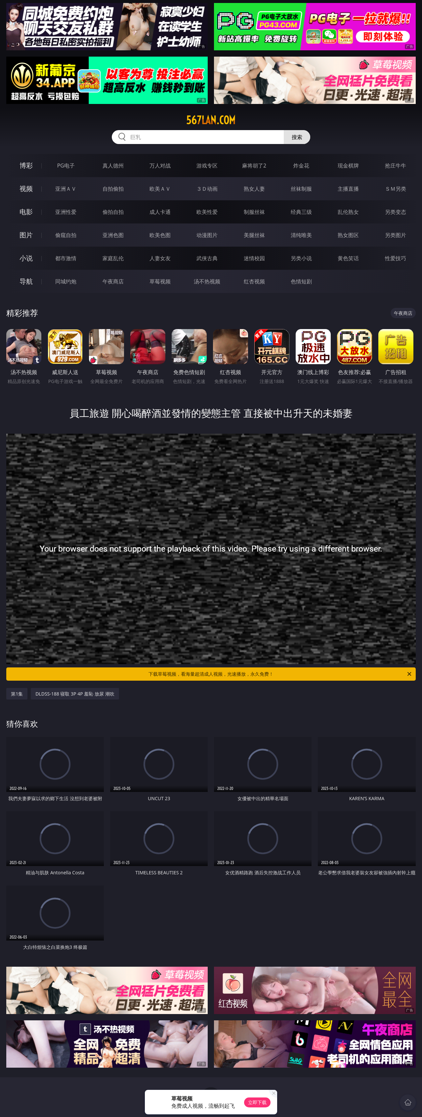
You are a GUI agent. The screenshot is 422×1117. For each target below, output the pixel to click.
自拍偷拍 (113, 188)
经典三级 (301, 212)
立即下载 (257, 1102)
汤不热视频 (207, 281)
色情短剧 (301, 281)
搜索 (297, 137)
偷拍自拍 (113, 212)
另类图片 (395, 235)
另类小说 (301, 258)
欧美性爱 (207, 212)
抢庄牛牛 (395, 165)
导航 (26, 281)
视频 (26, 188)
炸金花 (301, 165)
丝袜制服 (301, 188)
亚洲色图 (113, 235)
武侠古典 (207, 258)
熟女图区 (348, 235)
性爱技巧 (395, 258)
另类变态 (395, 212)
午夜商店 (113, 281)
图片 (26, 234)
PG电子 (66, 165)
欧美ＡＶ (160, 188)
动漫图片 (207, 235)
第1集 (17, 694)
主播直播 (348, 188)
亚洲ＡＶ (65, 188)
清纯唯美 (301, 235)
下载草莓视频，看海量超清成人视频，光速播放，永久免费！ (280, 674)
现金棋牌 (348, 165)
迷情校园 (254, 258)
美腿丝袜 (254, 235)
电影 (26, 211)
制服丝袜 (254, 212)
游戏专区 (207, 165)
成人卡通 (160, 212)
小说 (26, 258)
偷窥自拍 (65, 235)
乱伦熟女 (348, 212)
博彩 (26, 165)
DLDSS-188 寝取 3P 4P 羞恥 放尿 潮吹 (74, 694)
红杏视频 (254, 281)
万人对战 (160, 165)
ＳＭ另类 (395, 188)
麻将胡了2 (254, 165)
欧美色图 (160, 235)
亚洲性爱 (65, 212)
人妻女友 (160, 258)
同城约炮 (65, 281)
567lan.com (210, 120)
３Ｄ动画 (207, 188)
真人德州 (113, 165)
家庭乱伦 (113, 258)
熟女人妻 (254, 188)
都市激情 (65, 258)
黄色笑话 (348, 258)
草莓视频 (160, 281)
